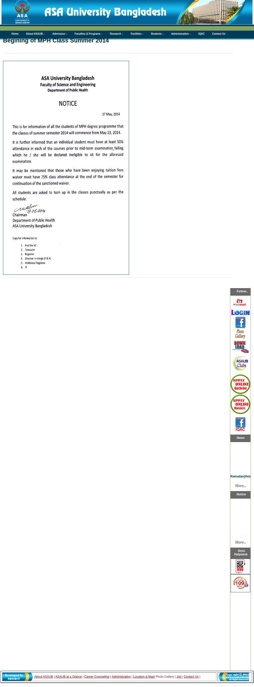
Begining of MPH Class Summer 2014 (56, 40)
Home (15, 33)
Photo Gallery (165, 676)
